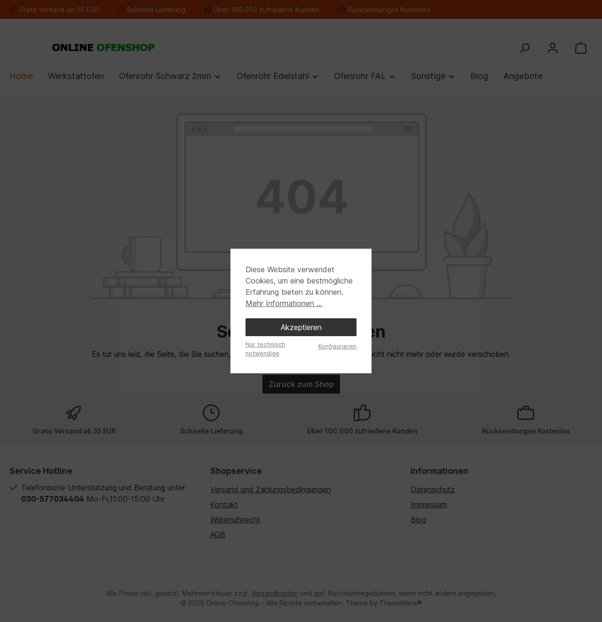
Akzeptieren (301, 327)
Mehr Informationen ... (284, 303)
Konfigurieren (337, 346)
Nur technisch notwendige (265, 349)
